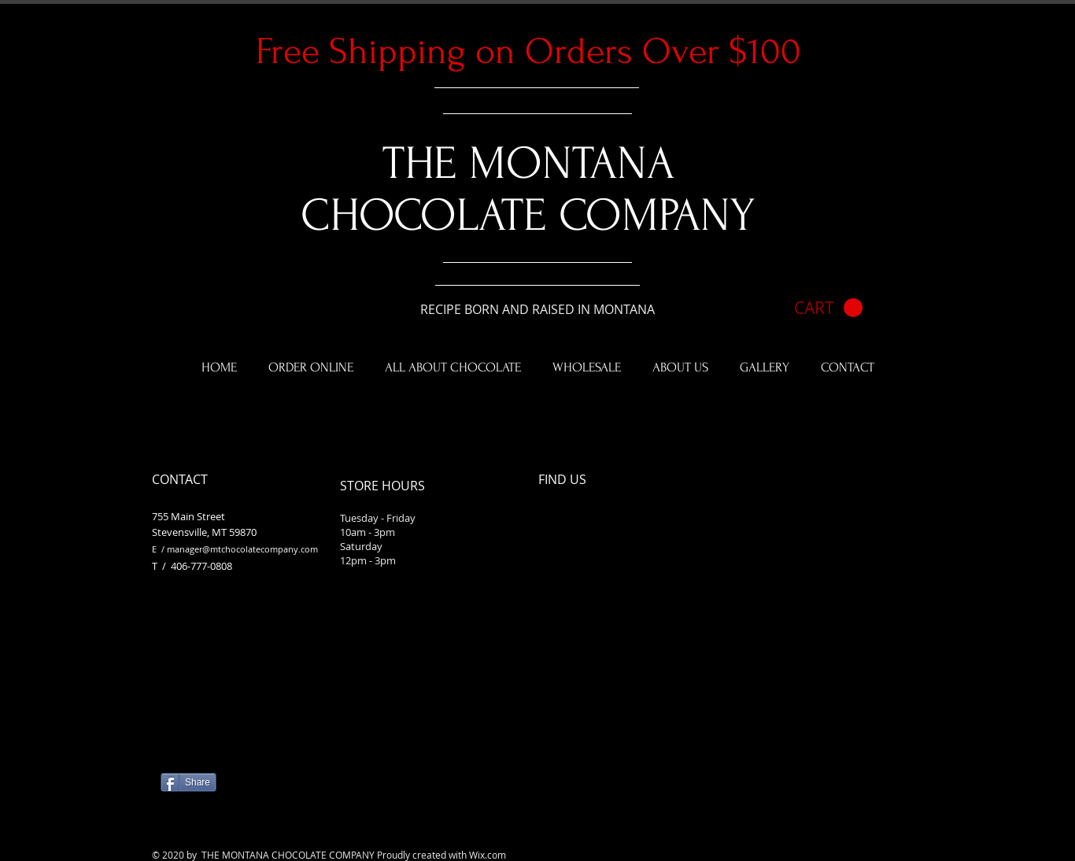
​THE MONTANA (528, 164)
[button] (828, 308)
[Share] (188, 782)
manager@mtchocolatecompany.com (242, 549)
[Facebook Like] (259, 769)
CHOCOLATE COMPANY (528, 216)
